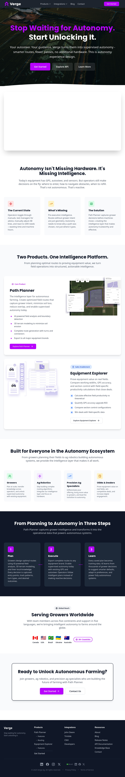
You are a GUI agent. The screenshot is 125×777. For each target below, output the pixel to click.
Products (45, 4)
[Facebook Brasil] (79, 764)
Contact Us (75, 691)
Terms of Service (87, 770)
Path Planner (40, 732)
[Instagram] (53, 764)
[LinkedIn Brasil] (76, 764)
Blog (72, 4)
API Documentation (104, 744)
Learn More (84, 66)
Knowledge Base (102, 748)
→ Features (40, 736)
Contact (81, 4)
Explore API (62, 66)
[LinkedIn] (41, 764)
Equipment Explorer (43, 744)
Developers (69, 744)
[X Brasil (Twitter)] (83, 764)
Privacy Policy (70, 770)
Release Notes (101, 740)
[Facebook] (47, 764)
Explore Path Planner (23, 346)
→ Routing (40, 740)
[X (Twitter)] (59, 764)
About (97, 732)
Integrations (61, 4)
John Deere (69, 732)
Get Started (111, 4)
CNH (66, 740)
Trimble (67, 736)
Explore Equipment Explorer (86, 420)
